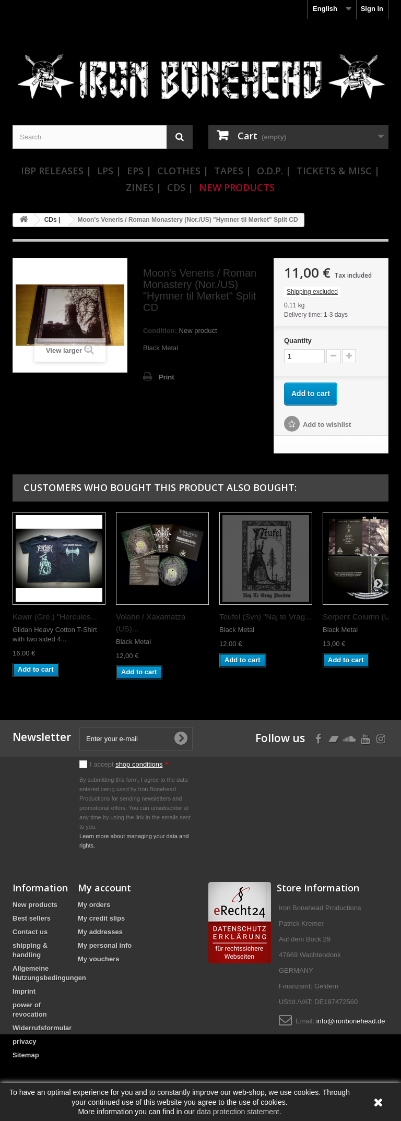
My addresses (100, 932)
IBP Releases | (56, 170)
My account (104, 887)
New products (35, 905)
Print (166, 377)
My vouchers (98, 959)
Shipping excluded (312, 291)
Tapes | (232, 170)
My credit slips (101, 918)
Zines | (143, 187)
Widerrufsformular (42, 1028)
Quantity (298, 340)
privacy (25, 1041)
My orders (94, 905)
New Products (237, 187)
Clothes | (182, 170)
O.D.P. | (274, 170)
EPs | (139, 170)
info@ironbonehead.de (350, 1021)
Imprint (24, 991)
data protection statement (238, 1111)
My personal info (105, 945)
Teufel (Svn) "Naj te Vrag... (265, 616)
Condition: (160, 331)
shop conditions (138, 764)
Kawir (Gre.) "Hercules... (55, 616)
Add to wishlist (327, 424)
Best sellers (32, 918)
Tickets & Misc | (338, 170)
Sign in (372, 9)
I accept (129, 764)
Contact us (30, 932)
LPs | (109, 170)
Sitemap (26, 1055)
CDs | (180, 187)
